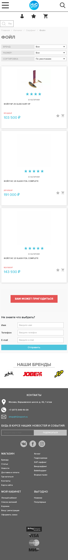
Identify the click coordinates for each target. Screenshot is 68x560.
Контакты (5, 481)
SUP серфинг (40, 462)
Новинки (38, 498)
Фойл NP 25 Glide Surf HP (17, 104)
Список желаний (9, 502)
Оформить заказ (9, 514)
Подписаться (50, 432)
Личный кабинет (9, 498)
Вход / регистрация (10, 510)
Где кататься (7, 476)
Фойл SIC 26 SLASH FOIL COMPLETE (21, 181)
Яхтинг (37, 454)
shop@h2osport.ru (18, 416)
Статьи (4, 464)
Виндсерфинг (40, 466)
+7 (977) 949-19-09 (18, 409)
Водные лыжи (40, 475)
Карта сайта (7, 485)
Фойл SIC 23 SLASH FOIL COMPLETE (21, 258)
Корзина (5, 506)
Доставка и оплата (10, 472)
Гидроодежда (40, 458)
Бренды (5, 460)
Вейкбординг (40, 470)
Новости (5, 468)
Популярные (40, 502)
